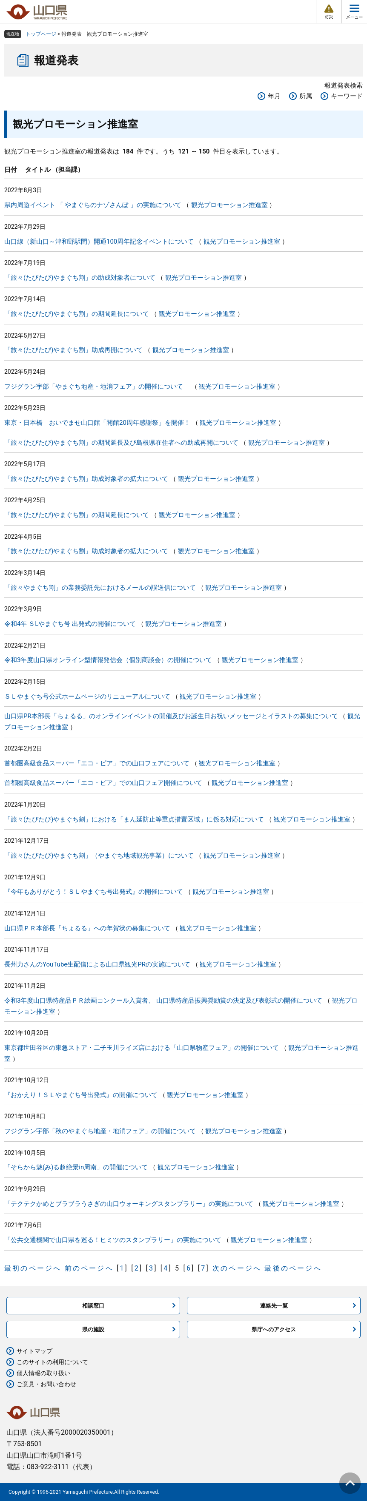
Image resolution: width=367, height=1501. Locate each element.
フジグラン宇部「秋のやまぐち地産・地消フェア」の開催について (100, 1131)
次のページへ (236, 1268)
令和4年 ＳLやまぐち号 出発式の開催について (70, 624)
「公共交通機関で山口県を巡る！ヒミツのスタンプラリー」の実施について (112, 1240)
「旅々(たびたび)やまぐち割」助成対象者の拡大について (86, 479)
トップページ (41, 34)
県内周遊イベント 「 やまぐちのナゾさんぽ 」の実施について (92, 205)
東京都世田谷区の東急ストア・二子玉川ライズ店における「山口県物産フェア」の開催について (141, 1048)
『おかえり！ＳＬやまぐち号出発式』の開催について (81, 1095)
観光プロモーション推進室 (229, 205)
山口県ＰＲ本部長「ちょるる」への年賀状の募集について (87, 928)
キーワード (347, 96)
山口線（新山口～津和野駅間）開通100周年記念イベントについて (99, 241)
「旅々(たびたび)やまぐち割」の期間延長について (76, 314)
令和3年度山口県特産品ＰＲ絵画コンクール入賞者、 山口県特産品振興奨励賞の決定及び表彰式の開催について (163, 1000)
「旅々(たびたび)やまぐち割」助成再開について (73, 350)
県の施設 (93, 1329)
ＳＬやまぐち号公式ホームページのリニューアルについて (87, 696)
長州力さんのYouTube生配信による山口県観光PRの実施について (97, 964)
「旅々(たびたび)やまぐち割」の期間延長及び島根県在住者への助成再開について (121, 442)
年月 (274, 96)
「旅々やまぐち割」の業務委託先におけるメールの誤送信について (100, 587)
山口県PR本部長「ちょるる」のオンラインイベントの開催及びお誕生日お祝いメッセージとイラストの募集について (171, 716)
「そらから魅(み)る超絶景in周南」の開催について (76, 1167)
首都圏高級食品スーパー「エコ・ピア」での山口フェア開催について (103, 783)
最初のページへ (32, 1268)
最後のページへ (292, 1268)
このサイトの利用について (52, 1362)
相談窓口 (93, 1305)
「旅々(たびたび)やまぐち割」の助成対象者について (79, 277)
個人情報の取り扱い (43, 1373)
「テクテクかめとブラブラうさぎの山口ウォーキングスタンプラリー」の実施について (128, 1204)
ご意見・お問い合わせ (46, 1384)
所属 (305, 96)
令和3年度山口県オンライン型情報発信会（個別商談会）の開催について (108, 660)
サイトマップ (34, 1350)
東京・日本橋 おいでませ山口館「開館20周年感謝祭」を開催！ (97, 422)
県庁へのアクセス (274, 1329)
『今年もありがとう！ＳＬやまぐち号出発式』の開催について (93, 891)
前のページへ (89, 1268)
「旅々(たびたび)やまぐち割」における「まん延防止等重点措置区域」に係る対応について (134, 819)
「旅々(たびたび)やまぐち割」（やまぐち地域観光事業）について (99, 855)
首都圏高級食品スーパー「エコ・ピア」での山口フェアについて (96, 763)
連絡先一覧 (274, 1305)
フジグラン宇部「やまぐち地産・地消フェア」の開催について (96, 386)
